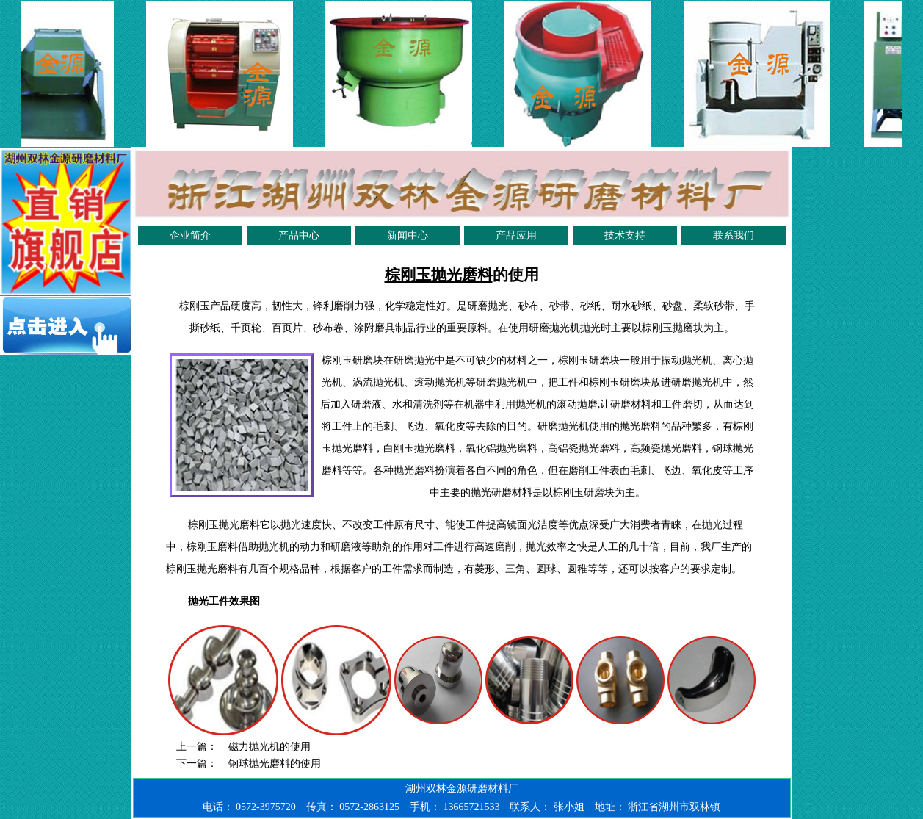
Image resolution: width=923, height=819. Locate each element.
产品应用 (516, 235)
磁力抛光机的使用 (269, 746)
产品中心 (298, 235)
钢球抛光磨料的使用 (274, 763)
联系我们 (733, 235)
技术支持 (624, 235)
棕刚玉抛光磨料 (439, 275)
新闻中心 (407, 235)
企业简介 (190, 235)
